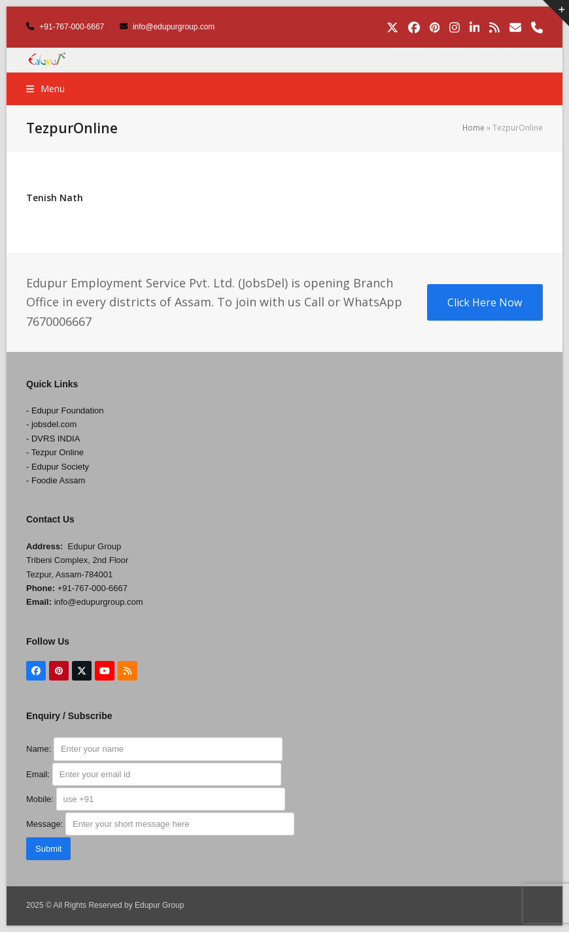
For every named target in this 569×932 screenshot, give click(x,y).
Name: (154, 749)
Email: (153, 774)
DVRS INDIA (55, 438)
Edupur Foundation (67, 410)
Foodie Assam (58, 480)
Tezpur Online (57, 452)
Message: (160, 824)
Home (473, 127)
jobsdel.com (54, 424)
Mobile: (155, 799)
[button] (45, 88)
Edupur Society (60, 467)
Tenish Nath (54, 197)
